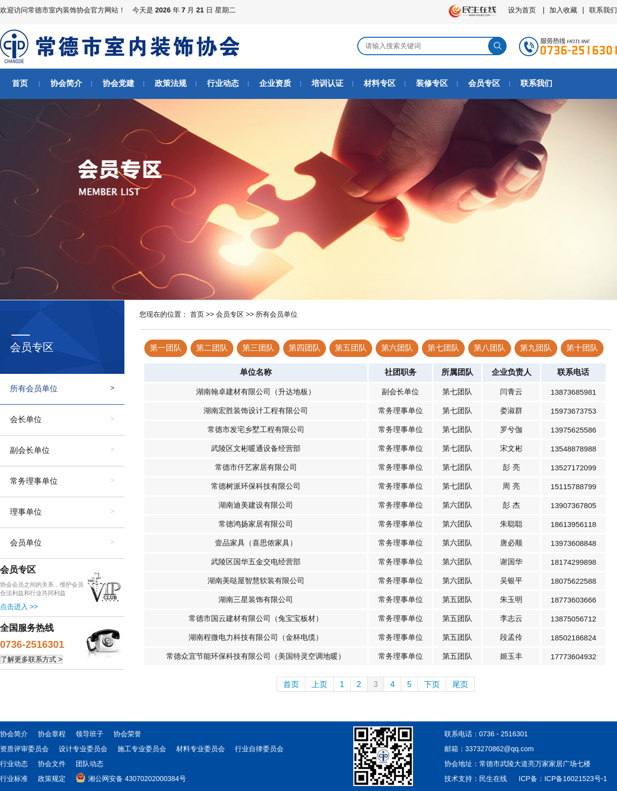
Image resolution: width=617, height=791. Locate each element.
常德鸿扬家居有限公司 (255, 524)
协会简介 (66, 83)
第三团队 (258, 348)
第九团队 (536, 348)
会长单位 (26, 419)
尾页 (460, 684)
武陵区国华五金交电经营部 (256, 561)
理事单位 (26, 512)
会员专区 (484, 83)
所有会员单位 (34, 388)
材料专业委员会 (200, 749)
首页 (20, 83)
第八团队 (490, 348)
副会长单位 (30, 450)
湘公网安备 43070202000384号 (131, 777)
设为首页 (522, 10)
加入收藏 (563, 10)
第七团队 (443, 348)
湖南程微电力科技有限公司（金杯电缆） (256, 637)
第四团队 (304, 348)
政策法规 (171, 83)
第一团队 (166, 348)
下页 (432, 684)
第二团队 (212, 348)
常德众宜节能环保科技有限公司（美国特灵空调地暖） (255, 656)
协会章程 (52, 734)
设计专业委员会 (83, 749)
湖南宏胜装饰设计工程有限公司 (256, 410)
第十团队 (582, 348)
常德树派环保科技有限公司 (256, 486)
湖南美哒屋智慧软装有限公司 (256, 580)
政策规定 (52, 779)
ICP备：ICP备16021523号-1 (563, 779)
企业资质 (275, 83)
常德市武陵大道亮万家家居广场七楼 (535, 764)
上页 (319, 684)
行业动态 (223, 83)
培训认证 (327, 83)
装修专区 (432, 83)
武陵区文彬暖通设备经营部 (256, 448)
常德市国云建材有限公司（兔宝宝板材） (256, 618)
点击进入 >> (19, 607)
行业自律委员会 (259, 749)
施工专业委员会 (141, 749)
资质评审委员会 (24, 749)
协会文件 (52, 764)
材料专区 (380, 83)
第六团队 (397, 348)
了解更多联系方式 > (31, 659)
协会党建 (118, 83)
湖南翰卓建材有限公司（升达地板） (255, 391)
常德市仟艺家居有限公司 (256, 467)
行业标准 (14, 779)
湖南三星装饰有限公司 (255, 599)
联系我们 (603, 10)
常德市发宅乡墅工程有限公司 (256, 429)
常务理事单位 (34, 481)
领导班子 (89, 734)
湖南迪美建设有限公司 (255, 505)
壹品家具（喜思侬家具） (256, 542)
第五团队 (351, 348)
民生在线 (493, 779)
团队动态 (89, 764)
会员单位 (26, 542)
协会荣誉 (127, 734)
